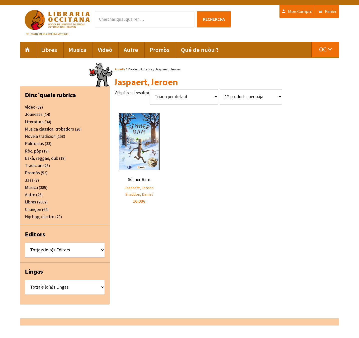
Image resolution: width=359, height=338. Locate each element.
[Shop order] (184, 96)
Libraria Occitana (57, 20)
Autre (30, 194)
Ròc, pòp (33, 151)
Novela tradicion (40, 136)
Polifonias (34, 143)
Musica (31, 187)
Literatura (34, 122)
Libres (30, 202)
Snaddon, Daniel (139, 194)
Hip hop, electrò (39, 216)
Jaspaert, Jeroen (139, 187)
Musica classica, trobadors (49, 129)
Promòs (32, 172)
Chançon (33, 209)
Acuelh (120, 69)
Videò (30, 107)
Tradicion (33, 165)
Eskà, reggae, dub (41, 158)
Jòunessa (34, 114)
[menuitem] (325, 49)
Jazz (29, 180)
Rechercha (214, 19)
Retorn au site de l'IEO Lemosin (49, 33)
